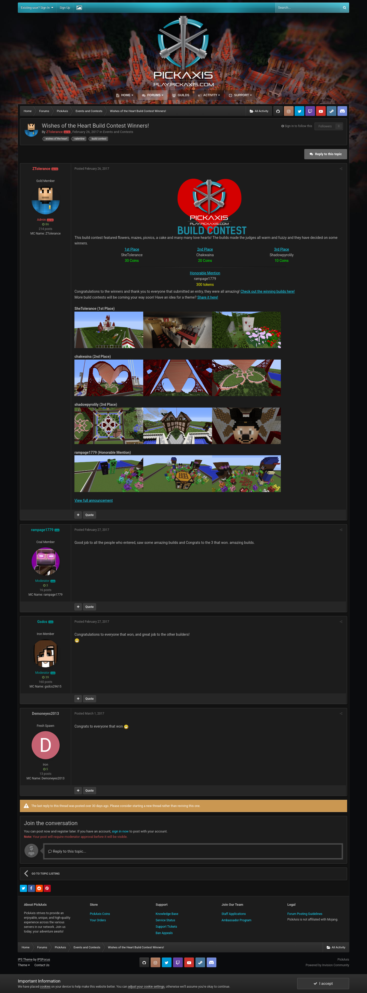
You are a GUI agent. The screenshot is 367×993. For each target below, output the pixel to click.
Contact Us (41, 965)
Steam (331, 111)
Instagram (289, 111)
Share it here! (208, 297)
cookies (45, 986)
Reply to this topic (328, 154)
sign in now (120, 831)
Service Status (165, 920)
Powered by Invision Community (327, 965)
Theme (24, 965)
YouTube (321, 111)
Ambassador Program (236, 920)
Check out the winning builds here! (268, 291)
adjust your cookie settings (146, 986)
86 (45, 224)
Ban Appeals (164, 933)
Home (126, 95)
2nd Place (206, 249)
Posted (92, 168)
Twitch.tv (310, 111)
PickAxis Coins (100, 914)
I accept (323, 983)
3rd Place (282, 249)
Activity (211, 95)
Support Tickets (166, 926)
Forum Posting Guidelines (304, 914)
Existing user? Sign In (37, 7)
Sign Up (65, 7)
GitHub (278, 111)
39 (45, 677)
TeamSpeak (342, 111)
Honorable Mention (205, 273)
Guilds (183, 95)
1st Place (132, 249)
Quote (90, 515)
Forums (155, 95)
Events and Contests (118, 132)
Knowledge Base (167, 914)
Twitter (299, 111)
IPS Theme (25, 959)
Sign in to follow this (298, 126)
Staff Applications (233, 914)
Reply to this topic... (67, 851)
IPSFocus (43, 959)
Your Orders (98, 920)
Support (242, 95)
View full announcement (94, 500)
